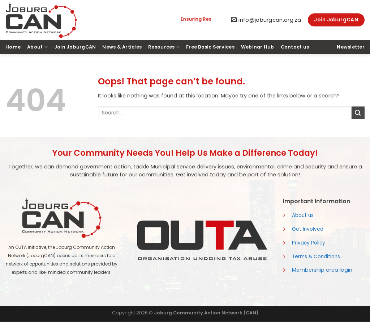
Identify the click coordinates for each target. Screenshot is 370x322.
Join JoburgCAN (75, 47)
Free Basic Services (210, 47)
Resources (164, 46)
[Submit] (358, 112)
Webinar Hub (257, 47)
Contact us (295, 47)
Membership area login (322, 269)
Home (13, 47)
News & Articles (122, 47)
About (37, 46)
